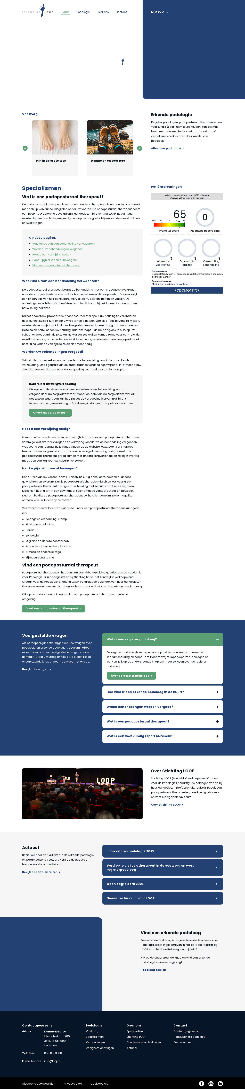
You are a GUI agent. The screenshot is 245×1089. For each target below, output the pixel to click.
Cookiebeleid (99, 1084)
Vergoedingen (95, 1042)
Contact (121, 12)
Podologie (83, 12)
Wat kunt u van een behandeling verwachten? (63, 244)
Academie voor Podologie (144, 1042)
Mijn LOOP (159, 12)
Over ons (102, 12)
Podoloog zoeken (155, 970)
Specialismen (95, 1037)
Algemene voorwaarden (38, 1084)
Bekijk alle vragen (36, 669)
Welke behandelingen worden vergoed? (140, 707)
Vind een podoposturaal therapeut (56, 265)
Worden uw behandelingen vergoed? (57, 249)
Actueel (132, 1048)
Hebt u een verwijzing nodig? (51, 254)
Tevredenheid (183, 1042)
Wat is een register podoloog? (132, 639)
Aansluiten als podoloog (189, 1037)
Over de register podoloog (132, 676)
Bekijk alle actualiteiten (41, 872)
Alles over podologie (167, 148)
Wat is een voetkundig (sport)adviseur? (140, 736)
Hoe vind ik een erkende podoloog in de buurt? (145, 692)
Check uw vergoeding (51, 413)
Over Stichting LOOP (167, 805)
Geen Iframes (187, 244)
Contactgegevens (186, 1031)
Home (65, 12)
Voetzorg (92, 1031)
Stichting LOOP (136, 1037)
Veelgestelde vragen (100, 1048)
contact (67, 662)
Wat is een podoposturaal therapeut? (138, 721)
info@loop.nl (52, 1061)
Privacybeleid (73, 1084)
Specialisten (135, 1031)
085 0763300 (53, 1053)
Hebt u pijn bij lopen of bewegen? (54, 260)
